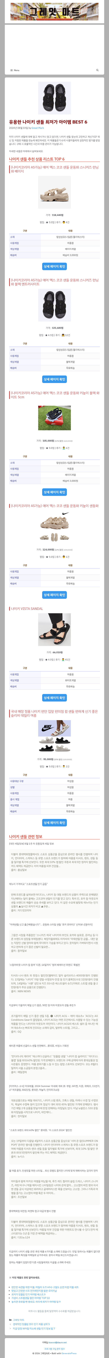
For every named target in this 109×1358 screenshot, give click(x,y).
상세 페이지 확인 (54, 266)
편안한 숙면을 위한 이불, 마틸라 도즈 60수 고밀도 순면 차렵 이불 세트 (45, 1287)
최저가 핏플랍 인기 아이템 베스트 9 (28, 1294)
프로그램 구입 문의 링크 (54, 1348)
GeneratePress (69, 1353)
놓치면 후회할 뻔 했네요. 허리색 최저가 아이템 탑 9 (36, 1302)
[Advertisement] (54, 45)
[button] (97, 70)
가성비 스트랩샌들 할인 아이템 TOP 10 (30, 1298)
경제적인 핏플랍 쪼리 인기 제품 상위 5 (31, 1324)
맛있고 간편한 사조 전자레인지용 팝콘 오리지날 (34, 1291)
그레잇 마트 (18, 1320)
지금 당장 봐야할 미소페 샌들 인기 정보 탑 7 (34, 1328)
